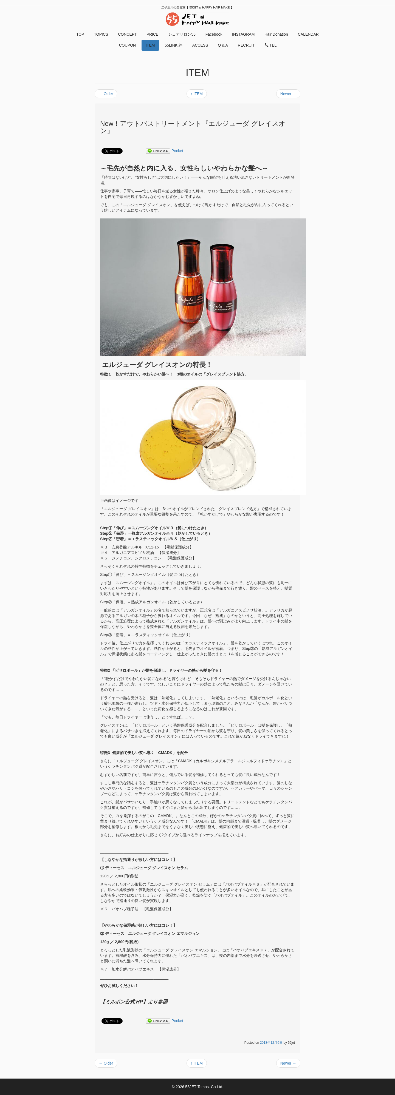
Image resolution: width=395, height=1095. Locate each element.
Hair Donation (276, 34)
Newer (288, 94)
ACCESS (200, 45)
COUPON (127, 45)
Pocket (177, 151)
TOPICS (101, 34)
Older (106, 94)
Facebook (213, 34)
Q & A (223, 45)
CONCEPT (127, 34)
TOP (80, 34)
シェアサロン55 (182, 34)
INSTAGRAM (243, 34)
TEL (270, 45)
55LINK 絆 (173, 45)
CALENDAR (308, 34)
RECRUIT (246, 45)
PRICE (153, 34)
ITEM (150, 45)
